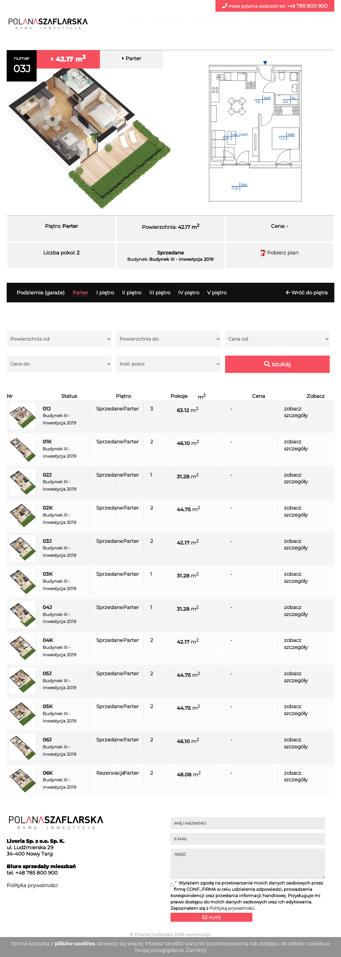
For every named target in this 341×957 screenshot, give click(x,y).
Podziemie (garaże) (41, 292)
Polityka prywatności (32, 885)
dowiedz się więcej (120, 943)
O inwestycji (166, 23)
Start (134, 23)
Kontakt (294, 23)
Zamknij (196, 950)
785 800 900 (275, 6)
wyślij (211, 917)
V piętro (216, 292)
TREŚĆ (247, 864)
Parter (80, 292)
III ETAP (322, 23)
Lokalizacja (259, 23)
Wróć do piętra (309, 292)
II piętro (131, 292)
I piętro (105, 292)
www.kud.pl (198, 934)
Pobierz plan (279, 252)
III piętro (159, 292)
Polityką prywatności (231, 908)
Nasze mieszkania (213, 23)
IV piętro (188, 292)
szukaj (277, 364)
